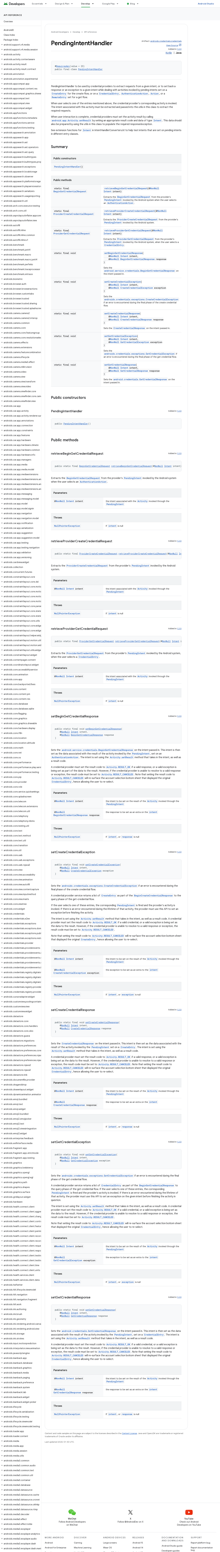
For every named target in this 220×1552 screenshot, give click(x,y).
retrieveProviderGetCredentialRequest (127, 230)
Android (49, 1542)
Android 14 (137, 1547)
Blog (132, 3)
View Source (172, 45)
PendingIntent (112, 200)
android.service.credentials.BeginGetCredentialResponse (139, 270)
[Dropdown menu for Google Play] (119, 3)
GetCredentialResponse (134, 370)
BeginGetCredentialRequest (69, 191)
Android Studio (206, 3)
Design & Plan (62, 3)
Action (155, 93)
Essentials (37, 3)
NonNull (154, 188)
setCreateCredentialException (122, 281)
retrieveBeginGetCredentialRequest (125, 188)
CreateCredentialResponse (136, 319)
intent (112, 525)
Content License (129, 1433)
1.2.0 (179, 49)
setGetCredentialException (120, 336)
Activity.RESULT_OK (118, 767)
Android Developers (60, 32)
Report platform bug (200, 1542)
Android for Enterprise (55, 1547)
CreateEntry (59, 93)
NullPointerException (67, 525)
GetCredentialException (134, 342)
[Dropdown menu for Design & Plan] (73, 3)
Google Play (108, 3)
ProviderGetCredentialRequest (71, 233)
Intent (157, 120)
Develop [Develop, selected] (85, 3)
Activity (142, 501)
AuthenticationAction (134, 93)
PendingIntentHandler (90, 69)
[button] (20, 44)
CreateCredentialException (136, 287)
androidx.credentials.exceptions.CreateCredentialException (141, 299)
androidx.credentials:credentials (166, 41)
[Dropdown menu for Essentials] (47, 3)
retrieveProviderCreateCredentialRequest (129, 210)
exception (128, 994)
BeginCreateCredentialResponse (153, 895)
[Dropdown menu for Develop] (94, 3)
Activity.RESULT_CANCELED (117, 774)
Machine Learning (82, 1547)
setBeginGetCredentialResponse (123, 253)
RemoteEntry (59, 97)
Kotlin (169, 52)
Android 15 (137, 1542)
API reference (13, 15)
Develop (76, 32)
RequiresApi (63, 66)
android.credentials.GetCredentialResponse (140, 379)
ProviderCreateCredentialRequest (73, 214)
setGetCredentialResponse (120, 364)
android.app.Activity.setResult (71, 120)
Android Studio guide (172, 1545)
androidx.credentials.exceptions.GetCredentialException (139, 353)
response (127, 836)
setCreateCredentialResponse (121, 313)
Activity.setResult (121, 757)
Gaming (78, 1542)
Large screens (110, 1542)
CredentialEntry (109, 93)
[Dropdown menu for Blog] (139, 3)
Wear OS (107, 1547)
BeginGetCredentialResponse (137, 259)
